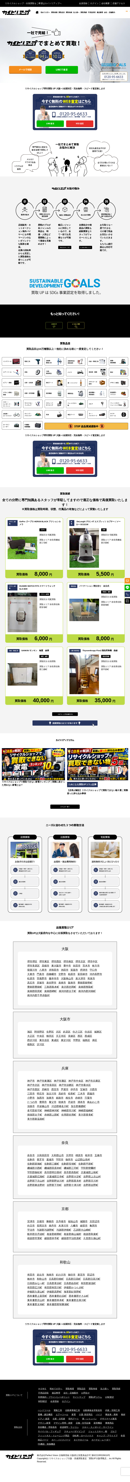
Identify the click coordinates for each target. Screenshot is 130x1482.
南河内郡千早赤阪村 (38, 995)
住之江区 (78, 1031)
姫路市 (59, 1097)
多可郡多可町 (34, 1110)
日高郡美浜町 (54, 1283)
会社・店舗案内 (109, 12)
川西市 (93, 1089)
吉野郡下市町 (54, 1185)
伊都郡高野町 (54, 1291)
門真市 (40, 974)
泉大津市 (80, 978)
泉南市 (62, 982)
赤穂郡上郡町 (51, 1114)
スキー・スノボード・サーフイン (97, 1427)
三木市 (81, 1093)
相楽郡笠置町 (34, 1238)
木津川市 (63, 1225)
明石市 (40, 1093)
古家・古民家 (59, 1419)
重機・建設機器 (45, 1414)
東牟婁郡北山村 (36, 1300)
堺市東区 (44, 961)
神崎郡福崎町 (85, 1110)
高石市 (31, 982)
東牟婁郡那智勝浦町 (58, 1304)
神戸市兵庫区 (92, 1080)
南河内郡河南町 (87, 991)
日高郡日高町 (73, 1279)
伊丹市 (74, 1089)
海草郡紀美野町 (72, 1291)
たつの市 (32, 1102)
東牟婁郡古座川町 (76, 1300)
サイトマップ (79, 1397)
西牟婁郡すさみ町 (79, 1296)
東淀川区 (66, 1040)
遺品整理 (100, 12)
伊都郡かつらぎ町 (74, 1287)
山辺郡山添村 (82, 1159)
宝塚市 (84, 1089)
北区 (58, 1031)
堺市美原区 (33, 965)
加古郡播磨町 (78, 1106)
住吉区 (88, 1031)
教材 (123, 1414)
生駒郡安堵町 (68, 1163)
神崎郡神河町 (51, 1110)
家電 (74, 1414)
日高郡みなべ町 (36, 1283)
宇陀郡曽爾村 (88, 1168)
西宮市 (55, 1089)
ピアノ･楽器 (43, 1419)
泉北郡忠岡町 (68, 987)
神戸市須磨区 (66, 1085)
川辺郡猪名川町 (60, 1106)
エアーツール (62, 1414)
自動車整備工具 (72, 1410)
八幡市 (74, 1225)
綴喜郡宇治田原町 (71, 1238)
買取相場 (54, 12)
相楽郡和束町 (90, 1234)
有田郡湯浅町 (88, 1283)
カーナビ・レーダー (100, 1440)
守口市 (93, 970)
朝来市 (62, 1102)
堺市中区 (93, 961)
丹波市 (71, 1102)
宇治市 (31, 1229)
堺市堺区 (32, 961)
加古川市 (51, 1093)
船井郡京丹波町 (36, 1234)
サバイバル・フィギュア (49, 1431)
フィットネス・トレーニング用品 (53, 1436)
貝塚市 (40, 982)
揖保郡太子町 (34, 1114)
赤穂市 (79, 1097)
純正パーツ (43, 1440)
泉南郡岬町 (50, 991)
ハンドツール (44, 1410)
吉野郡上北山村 (92, 1176)
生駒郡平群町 (85, 1163)
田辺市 (91, 1274)
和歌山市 (42, 1279)
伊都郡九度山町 (36, 1291)
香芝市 (40, 1159)
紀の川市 (61, 1274)
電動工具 (58, 1410)
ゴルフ (113, 1431)
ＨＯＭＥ (42, 1389)
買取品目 (61, 12)
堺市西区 (56, 961)
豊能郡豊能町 (34, 987)
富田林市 (83, 974)
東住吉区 (44, 1040)
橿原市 (79, 1155)
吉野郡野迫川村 (55, 1180)
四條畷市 (51, 974)
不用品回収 (92, 12)
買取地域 (69, 12)
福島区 (86, 1040)
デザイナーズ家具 (108, 1419)
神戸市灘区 (60, 1080)
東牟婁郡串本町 (55, 1300)
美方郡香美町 (85, 1114)
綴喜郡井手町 (51, 1238)
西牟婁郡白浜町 (58, 1296)
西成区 (88, 1036)
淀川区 (40, 1044)
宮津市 (31, 1221)
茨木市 (86, 965)
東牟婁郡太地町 (36, 1304)
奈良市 (31, 1155)
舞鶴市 (50, 1221)
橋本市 (31, 1279)
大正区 (31, 1036)
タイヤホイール (81, 1440)
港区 (94, 1040)
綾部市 (84, 1225)
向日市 (31, 1225)
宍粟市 (88, 1097)
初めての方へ (45, 12)
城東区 (98, 1031)
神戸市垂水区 (83, 1085)
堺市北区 (80, 961)
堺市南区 (68, 961)
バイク (99, 1414)
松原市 (31, 978)
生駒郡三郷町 (51, 1163)
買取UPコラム (95, 1397)
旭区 (29, 1031)
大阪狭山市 (67, 978)
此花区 (67, 1031)
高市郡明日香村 (53, 1172)
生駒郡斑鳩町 (34, 1163)
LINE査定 (109, 1397)
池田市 (64, 970)
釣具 (123, 1436)
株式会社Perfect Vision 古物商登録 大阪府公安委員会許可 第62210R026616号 (73, 1455)
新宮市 (81, 1274)
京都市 (40, 1221)
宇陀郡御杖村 (34, 1172)
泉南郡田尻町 (34, 991)
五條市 (98, 1155)
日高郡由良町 (71, 1283)
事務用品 (109, 1423)
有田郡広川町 (34, 1287)
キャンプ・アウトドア (107, 1436)
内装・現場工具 (112, 1410)
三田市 (31, 1093)
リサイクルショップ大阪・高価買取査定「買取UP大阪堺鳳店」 (79, 1458)
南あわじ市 (93, 1102)
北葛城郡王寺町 (55, 1176)
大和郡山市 (57, 1155)
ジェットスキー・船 (97, 1431)
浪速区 (71, 1036)
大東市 (31, 974)
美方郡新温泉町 (36, 1119)
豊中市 (67, 965)
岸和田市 (54, 970)
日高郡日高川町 (91, 1279)
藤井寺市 (54, 978)
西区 (80, 1036)
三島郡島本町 (51, 987)
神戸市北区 (33, 1085)
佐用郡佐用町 (68, 1114)
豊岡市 (43, 1102)
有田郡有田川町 (53, 1287)
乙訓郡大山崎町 (82, 1229)
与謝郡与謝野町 (45, 1229)
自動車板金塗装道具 (92, 1410)
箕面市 (74, 970)
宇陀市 (59, 1159)
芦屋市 (64, 1089)
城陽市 (84, 1221)
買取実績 (83, 12)
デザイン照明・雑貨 (63, 1423)
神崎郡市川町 (68, 1110)
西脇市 (91, 1093)
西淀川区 (32, 1040)
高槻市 (45, 965)
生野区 (50, 1031)
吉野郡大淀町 (73, 1176)
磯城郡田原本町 (53, 1168)
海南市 (50, 1274)
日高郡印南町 (56, 1279)
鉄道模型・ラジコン (69, 1427)
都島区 (31, 1044)
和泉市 (91, 978)
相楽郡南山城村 (72, 1234)
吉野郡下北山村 (36, 1180)
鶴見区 (50, 1036)
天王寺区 (61, 1036)
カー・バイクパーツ (61, 1440)
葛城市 (50, 1159)
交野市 (62, 974)
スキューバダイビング (74, 1431)
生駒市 (31, 1159)
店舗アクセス (118, 3)
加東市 (50, 1097)
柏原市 (71, 974)
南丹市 (52, 1225)
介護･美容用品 (86, 1414)
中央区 (40, 1036)
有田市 (31, 1274)
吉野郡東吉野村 (36, 1185)
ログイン (94, 3)
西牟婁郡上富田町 (37, 1296)
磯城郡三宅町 (71, 1168)
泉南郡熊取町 (85, 987)
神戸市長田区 (49, 1085)
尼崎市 (45, 1089)
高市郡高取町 (71, 1172)
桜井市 (89, 1155)
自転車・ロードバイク (82, 1436)
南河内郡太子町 (67, 991)
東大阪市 (56, 965)
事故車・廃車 (111, 1414)
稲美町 (71, 1093)
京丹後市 (61, 1221)
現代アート (73, 1419)
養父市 (52, 1102)
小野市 (31, 1097)
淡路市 (31, 1106)
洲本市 (81, 1102)
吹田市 (76, 965)
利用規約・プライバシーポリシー (54, 1397)
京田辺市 (95, 1221)
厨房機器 (98, 1423)
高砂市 (62, 1093)
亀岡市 (93, 1225)
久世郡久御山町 (92, 1238)
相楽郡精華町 (54, 1234)
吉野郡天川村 (90, 1180)
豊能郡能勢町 (85, 982)
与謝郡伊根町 (63, 1229)
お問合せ (85, 1393)
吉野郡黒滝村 (73, 1180)
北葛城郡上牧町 (89, 1172)
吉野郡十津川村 (72, 1185)
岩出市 (40, 1274)
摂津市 (84, 970)
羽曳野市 (42, 978)
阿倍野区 (39, 1031)
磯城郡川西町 (34, 1168)
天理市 (69, 1155)
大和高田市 (43, 1155)
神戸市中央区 (75, 1080)
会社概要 (105, 3)
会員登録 (83, 3)
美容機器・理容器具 (47, 1427)
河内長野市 (96, 974)
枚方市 (96, 965)
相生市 (69, 1097)
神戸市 (31, 1080)
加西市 (40, 1097)
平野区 (76, 1040)
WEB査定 (42, 1401)
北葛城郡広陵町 (36, 1176)
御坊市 (71, 1274)
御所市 (69, 1159)
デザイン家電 (44, 1423)
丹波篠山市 (43, 1106)
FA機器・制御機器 (46, 1444)
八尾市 (43, 970)
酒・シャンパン (89, 1419)
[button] (125, 776)
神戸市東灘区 (44, 1080)
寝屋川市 (32, 970)
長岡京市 (42, 1225)
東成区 (55, 1040)
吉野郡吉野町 (90, 1185)
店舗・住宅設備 (83, 1423)
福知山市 (73, 1221)
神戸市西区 (33, 1089)
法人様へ (76, 12)
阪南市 (71, 982)
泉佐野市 (51, 982)
